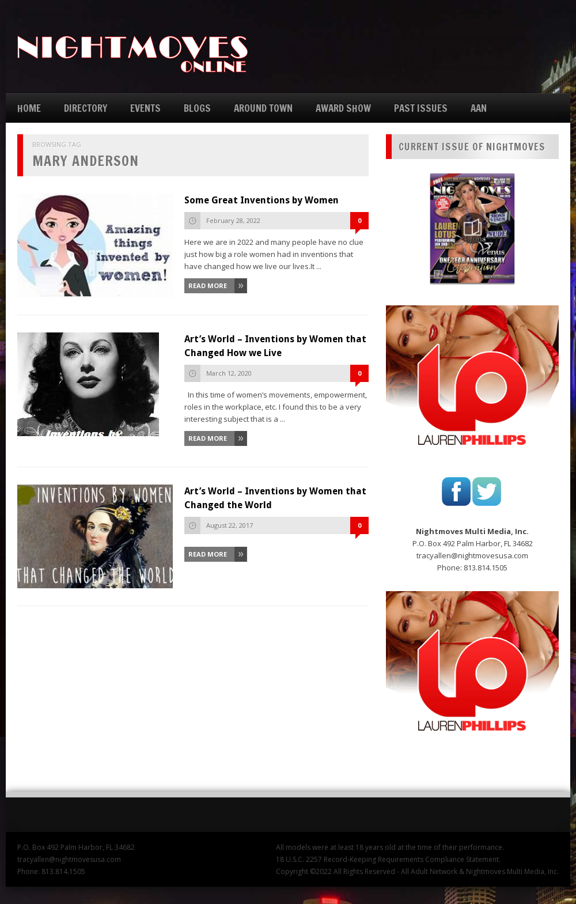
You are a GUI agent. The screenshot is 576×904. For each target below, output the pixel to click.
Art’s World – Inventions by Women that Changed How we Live (275, 346)
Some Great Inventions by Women (261, 200)
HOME (29, 108)
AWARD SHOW (343, 108)
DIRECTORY (85, 108)
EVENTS (145, 108)
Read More (207, 285)
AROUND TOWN (263, 108)
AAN (479, 108)
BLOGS (197, 108)
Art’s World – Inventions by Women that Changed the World (275, 498)
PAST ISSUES (421, 108)
